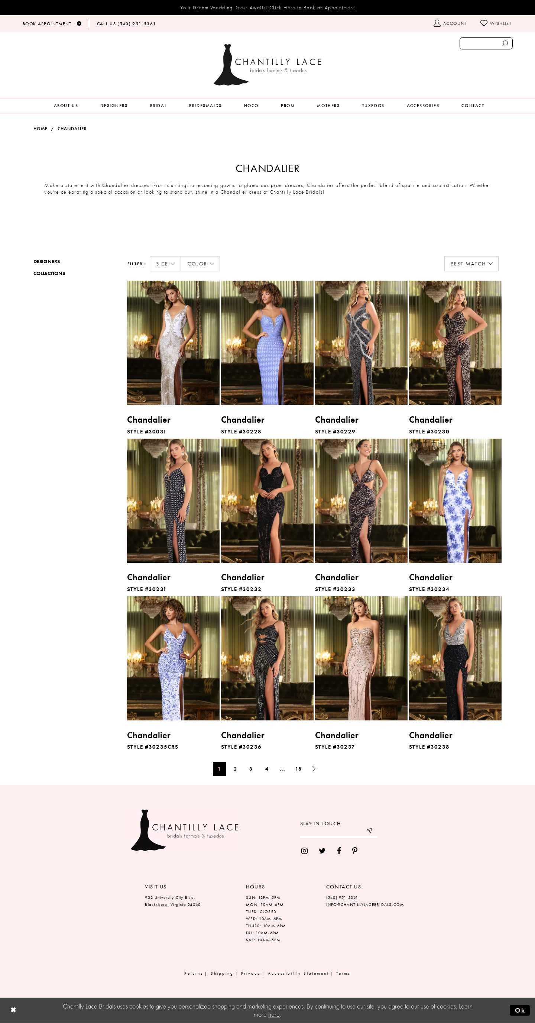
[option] (173, 359)
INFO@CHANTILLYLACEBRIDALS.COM (365, 904)
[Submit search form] (505, 43)
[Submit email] (370, 831)
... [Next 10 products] (282, 768)
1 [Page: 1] (219, 768)
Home (40, 128)
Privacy (250, 973)
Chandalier (72, 128)
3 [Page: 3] (251, 768)
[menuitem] (66, 106)
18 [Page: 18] (298, 768)
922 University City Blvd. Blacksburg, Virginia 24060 (173, 901)
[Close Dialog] (13, 1010)
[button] (165, 264)
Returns (193, 973)
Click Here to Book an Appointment (312, 7)
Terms (343, 973)
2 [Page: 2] (235, 768)
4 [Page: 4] (267, 768)
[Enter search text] (486, 43)
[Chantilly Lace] (267, 65)
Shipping (222, 973)
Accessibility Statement (298, 973)
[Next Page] (314, 768)
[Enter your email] (338, 831)
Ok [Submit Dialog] (520, 1010)
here (274, 1014)
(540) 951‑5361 (342, 897)
